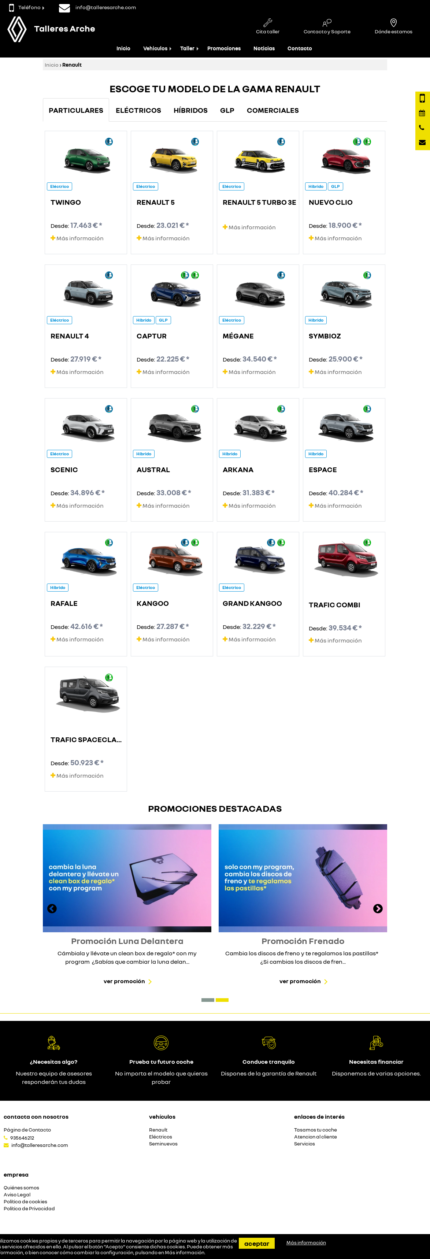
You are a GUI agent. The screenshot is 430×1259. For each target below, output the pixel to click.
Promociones (224, 48)
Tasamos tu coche (315, 1130)
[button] (208, 1000)
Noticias (264, 48)
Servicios (304, 1144)
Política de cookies (25, 1201)
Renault (158, 1130)
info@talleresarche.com (39, 1145)
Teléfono (25, 7)
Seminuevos (163, 1144)
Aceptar (256, 1243)
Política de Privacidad (29, 1208)
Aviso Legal (17, 1194)
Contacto (300, 48)
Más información (77, 238)
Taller (187, 48)
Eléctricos (160, 1137)
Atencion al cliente (315, 1137)
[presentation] (52, 909)
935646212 (22, 1138)
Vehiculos (155, 48)
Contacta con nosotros (36, 1116)
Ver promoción (124, 981)
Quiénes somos (21, 1188)
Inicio (123, 48)
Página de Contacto (27, 1130)
